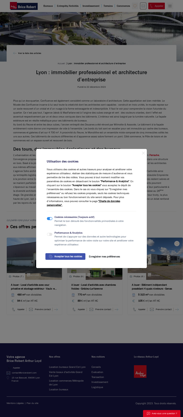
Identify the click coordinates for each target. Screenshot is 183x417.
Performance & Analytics (68, 232)
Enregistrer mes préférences (104, 256)
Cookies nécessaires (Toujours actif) (74, 217)
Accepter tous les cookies (65, 256)
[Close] (143, 152)
